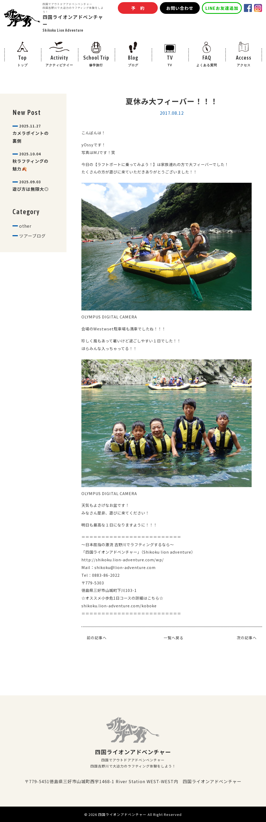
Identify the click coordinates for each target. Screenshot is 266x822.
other (25, 226)
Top (22, 61)
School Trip (96, 61)
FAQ (206, 61)
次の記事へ (247, 637)
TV (169, 61)
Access (243, 61)
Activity (59, 61)
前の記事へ (97, 637)
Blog (133, 61)
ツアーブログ (32, 236)
